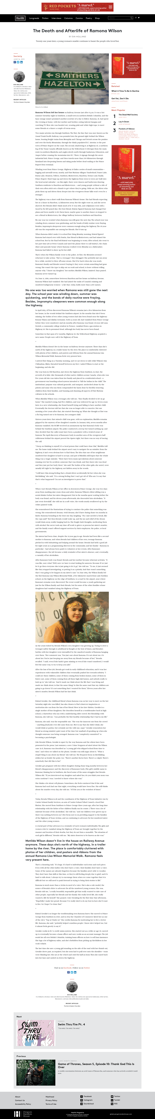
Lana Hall (123, 117)
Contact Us (20, 1100)
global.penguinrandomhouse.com (121, 1114)
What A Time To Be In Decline (125, 90)
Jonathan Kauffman (120, 101)
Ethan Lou (116, 93)
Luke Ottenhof (124, 124)
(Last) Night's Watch (67, 1061)
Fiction (45, 18)
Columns (68, 18)
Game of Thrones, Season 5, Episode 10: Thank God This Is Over (96, 1065)
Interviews (56, 18)
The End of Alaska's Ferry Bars (22, 102)
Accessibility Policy (23, 1104)
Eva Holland (79, 36)
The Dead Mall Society (128, 114)
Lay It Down (124, 121)
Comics (79, 18)
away (72, 203)
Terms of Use (51, 1104)
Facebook (136, 17)
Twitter (139, 17)
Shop (97, 18)
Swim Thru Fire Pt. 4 (71, 1024)
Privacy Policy (51, 1100)
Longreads (34, 18)
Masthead (50, 1097)
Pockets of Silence (127, 128)
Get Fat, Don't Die (120, 98)
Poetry (89, 18)
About (17, 1097)
